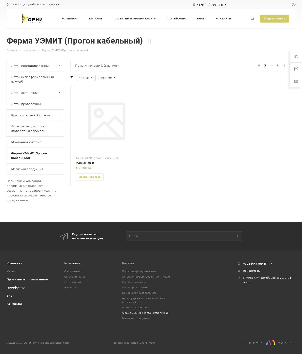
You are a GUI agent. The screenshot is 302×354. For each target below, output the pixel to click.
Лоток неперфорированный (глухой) (36, 79)
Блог (10, 295)
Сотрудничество (75, 276)
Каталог (13, 271)
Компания (14, 263)
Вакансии (70, 287)
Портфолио (16, 287)
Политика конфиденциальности (134, 342)
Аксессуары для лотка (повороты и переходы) (36, 128)
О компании (72, 271)
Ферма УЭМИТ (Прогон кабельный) (29, 155)
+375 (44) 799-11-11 (210, 4)
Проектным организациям (27, 279)
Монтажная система (36, 142)
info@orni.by (251, 271)
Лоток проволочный (36, 104)
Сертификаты (73, 282)
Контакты (14, 303)
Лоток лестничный (36, 93)
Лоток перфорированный (36, 66)
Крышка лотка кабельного (36, 115)
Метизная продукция (27, 169)
